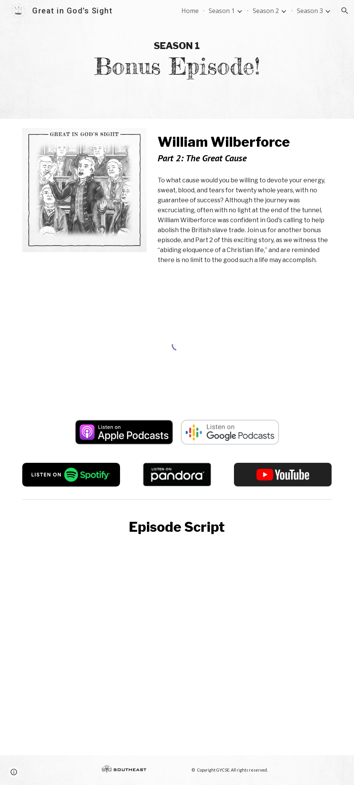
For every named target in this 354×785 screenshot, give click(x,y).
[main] (177, 59)
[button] (345, 11)
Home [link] (190, 11)
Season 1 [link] (222, 11)
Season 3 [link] (310, 11)
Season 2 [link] (266, 11)
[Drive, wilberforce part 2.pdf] (177, 644)
